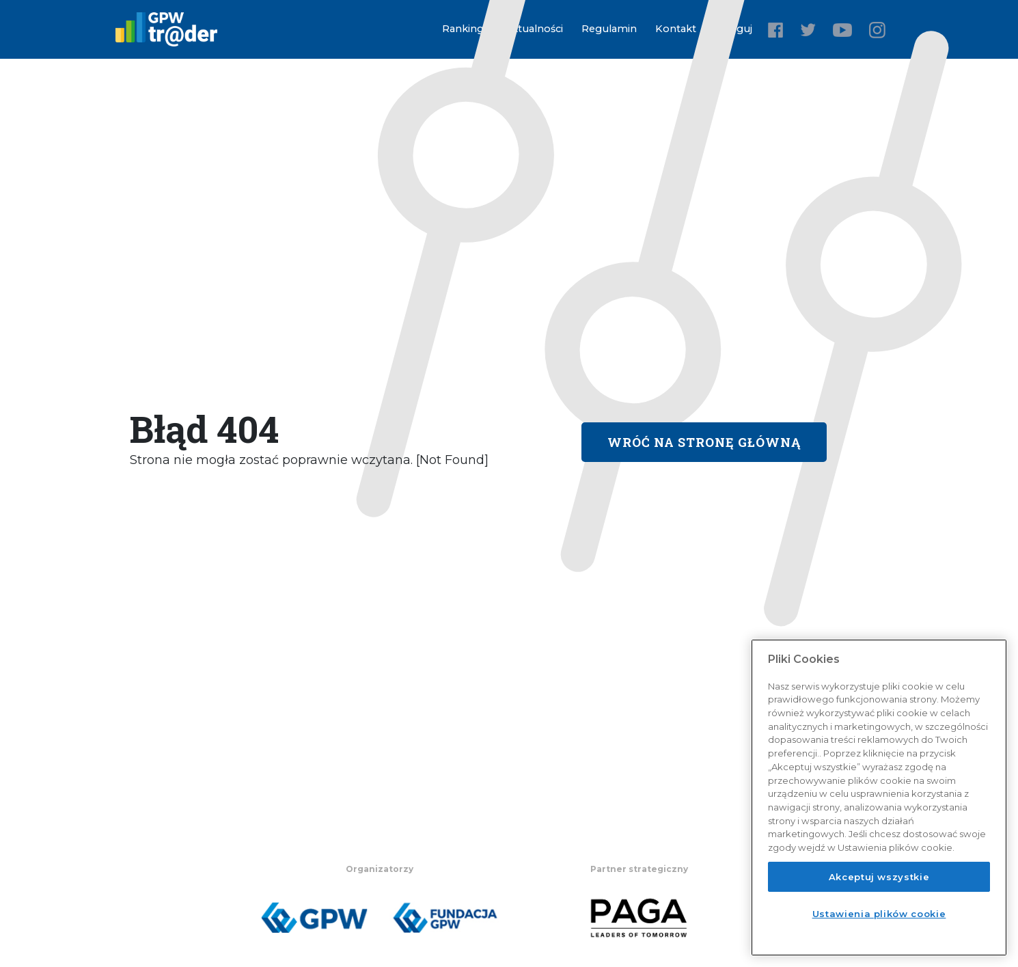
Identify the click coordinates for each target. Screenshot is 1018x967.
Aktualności (533, 29)
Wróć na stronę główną (704, 442)
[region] (879, 797)
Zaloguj (733, 29)
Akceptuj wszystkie (879, 876)
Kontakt (675, 29)
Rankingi (464, 29)
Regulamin (609, 29)
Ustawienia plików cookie (879, 913)
